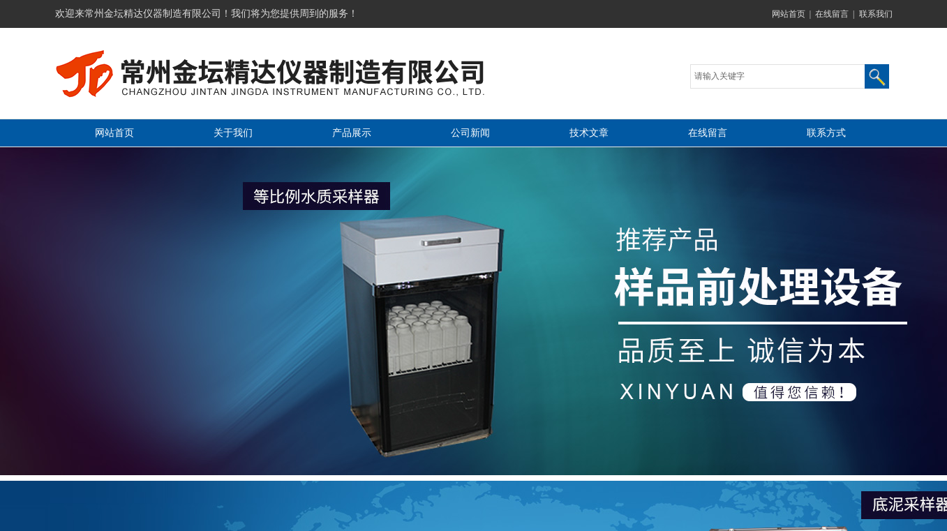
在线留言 (832, 14)
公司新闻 (470, 133)
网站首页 (788, 14)
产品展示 (351, 133)
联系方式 (826, 133)
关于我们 (233, 133)
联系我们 (876, 14)
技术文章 (589, 133)
